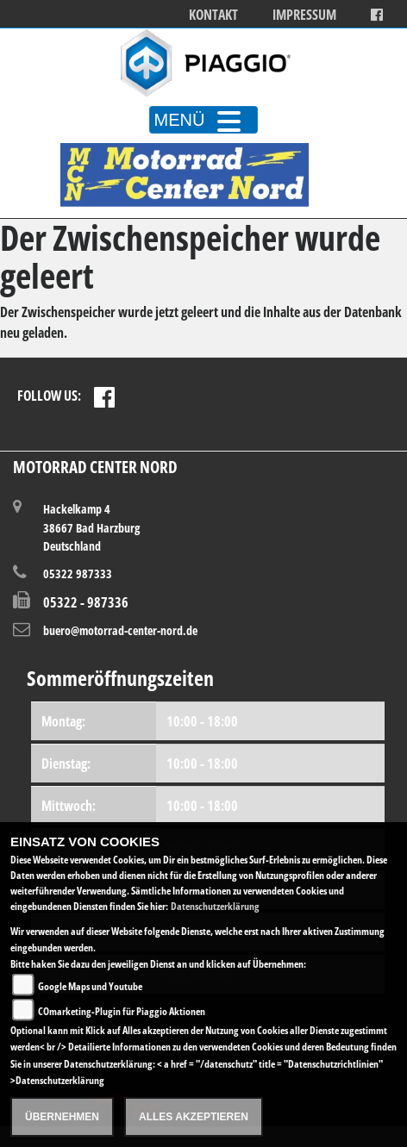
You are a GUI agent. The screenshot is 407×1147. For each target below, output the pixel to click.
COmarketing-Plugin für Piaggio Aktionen (121, 1011)
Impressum (304, 15)
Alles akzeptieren (193, 1117)
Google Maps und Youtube (90, 986)
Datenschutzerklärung (215, 906)
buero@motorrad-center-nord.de (120, 630)
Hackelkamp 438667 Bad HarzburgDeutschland (91, 527)
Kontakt (213, 15)
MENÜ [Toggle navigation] (204, 119)
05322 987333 (77, 573)
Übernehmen (62, 1117)
